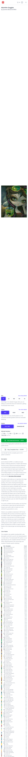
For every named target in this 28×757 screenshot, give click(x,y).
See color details (23, 409)
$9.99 (14, 440)
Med (23, 412)
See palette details (22, 423)
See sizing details (22, 395)
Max (5, 412)
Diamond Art (20, 426)
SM (19, 398)
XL (3, 398)
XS (24, 398)
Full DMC (7, 426)
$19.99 (14, 449)
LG (8, 398)
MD (14, 398)
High (14, 412)
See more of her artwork (15, 476)
